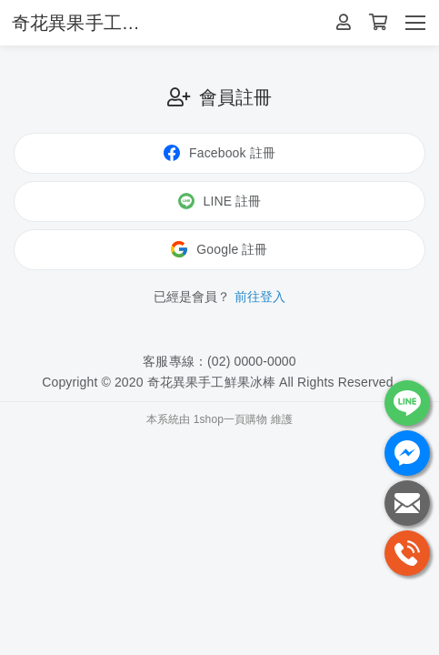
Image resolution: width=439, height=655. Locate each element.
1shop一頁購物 (231, 419)
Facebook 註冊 (219, 153)
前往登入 (260, 296)
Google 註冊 (219, 249)
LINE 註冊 (220, 201)
